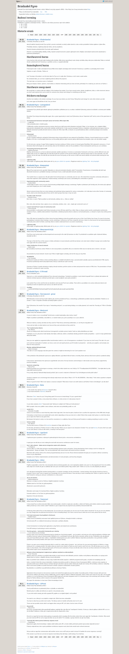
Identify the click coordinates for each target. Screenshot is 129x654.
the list (95, 427)
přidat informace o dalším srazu (44, 14)
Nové (31, 34)
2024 (40, 34)
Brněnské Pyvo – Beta (35, 385)
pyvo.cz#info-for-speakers (63, 161)
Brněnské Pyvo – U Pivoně (37, 271)
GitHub (28, 648)
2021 (53, 34)
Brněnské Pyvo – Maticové (37, 310)
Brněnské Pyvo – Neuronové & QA (40, 229)
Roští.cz (24, 650)
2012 (90, 34)
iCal (41, 12)
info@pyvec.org (43, 646)
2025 (36, 34)
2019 (62, 34)
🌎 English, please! (108, 1)
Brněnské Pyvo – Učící (35, 460)
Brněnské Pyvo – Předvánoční (39, 39)
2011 (94, 34)
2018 (66, 34)
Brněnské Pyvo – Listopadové (38, 104)
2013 (86, 34)
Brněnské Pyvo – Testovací (37, 499)
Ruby (89, 9)
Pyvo (19, 1)
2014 (82, 34)
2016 (74, 34)
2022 (49, 34)
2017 (70, 34)
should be (48, 425)
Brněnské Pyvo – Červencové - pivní (41, 294)
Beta (34, 396)
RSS (46, 12)
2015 (78, 34)
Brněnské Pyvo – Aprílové (37, 432)
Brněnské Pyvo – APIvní (36, 583)
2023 (45, 34)
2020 (57, 34)
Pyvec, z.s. (30, 646)
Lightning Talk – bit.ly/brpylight (90, 161)
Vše (98, 34)
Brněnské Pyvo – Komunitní (38, 165)
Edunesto (45, 389)
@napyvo (55, 646)
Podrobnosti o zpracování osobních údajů (26, 651)
